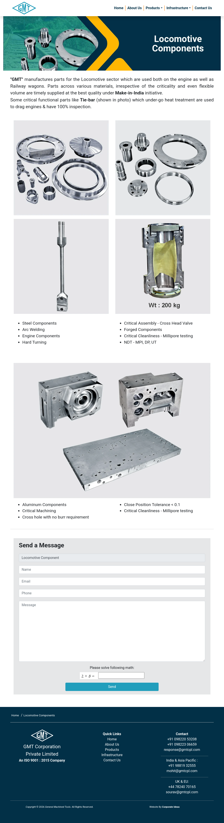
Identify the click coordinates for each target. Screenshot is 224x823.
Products (153, 8)
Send (112, 687)
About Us (134, 8)
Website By (164, 807)
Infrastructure (177, 8)
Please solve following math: (112, 668)
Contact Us (203, 8)
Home (118, 8)
